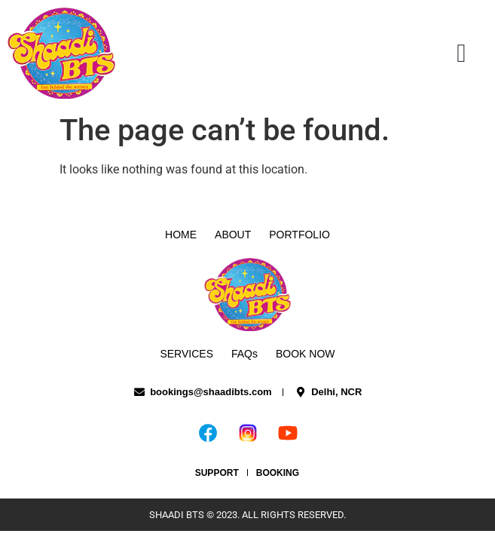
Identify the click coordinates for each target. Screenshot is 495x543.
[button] (461, 53)
